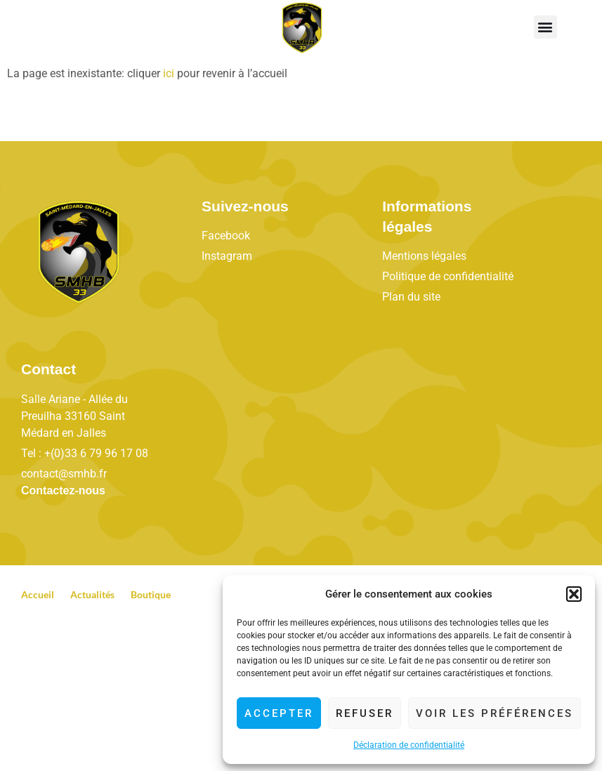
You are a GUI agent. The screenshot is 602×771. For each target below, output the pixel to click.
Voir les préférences (494, 713)
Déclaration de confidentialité (408, 745)
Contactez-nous (63, 490)
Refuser (364, 713)
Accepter (278, 713)
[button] (574, 594)
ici (168, 73)
